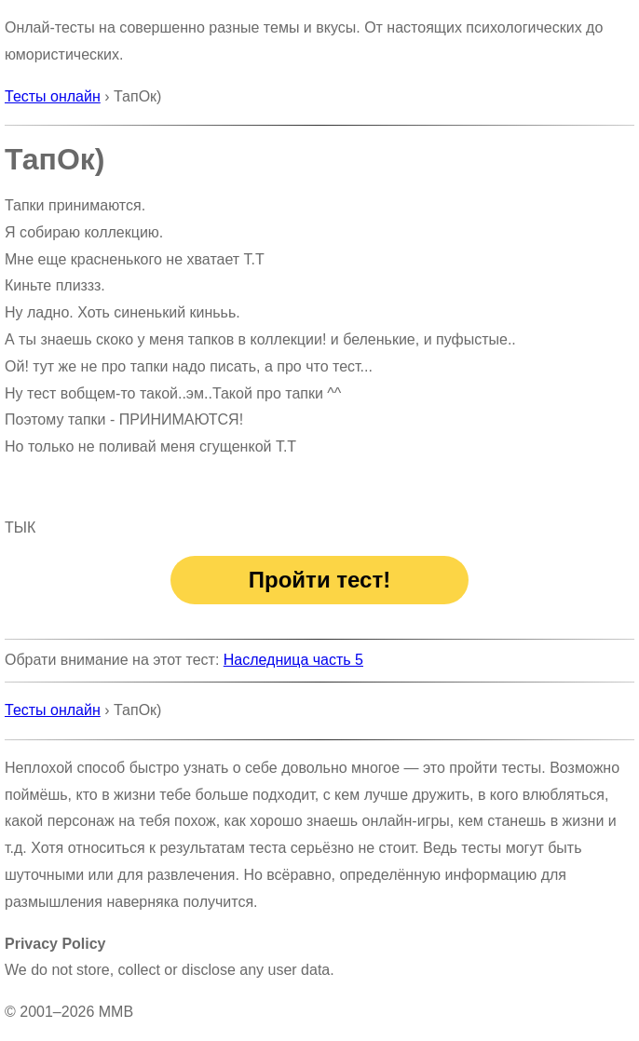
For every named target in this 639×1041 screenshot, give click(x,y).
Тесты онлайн (53, 96)
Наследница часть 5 (293, 660)
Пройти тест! (319, 579)
